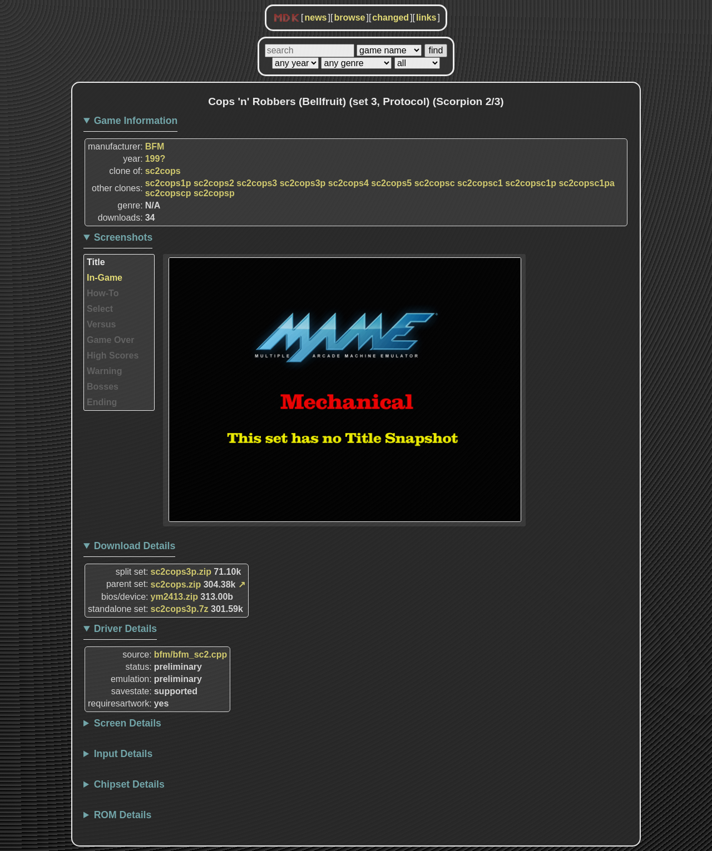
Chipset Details (129, 784)
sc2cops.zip (176, 584)
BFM (155, 146)
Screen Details (127, 723)
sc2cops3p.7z (180, 609)
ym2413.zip (174, 596)
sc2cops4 (348, 183)
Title (96, 262)
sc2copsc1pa (586, 183)
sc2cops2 (214, 183)
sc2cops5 (391, 183)
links (426, 17)
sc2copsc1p (530, 183)
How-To (102, 293)
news (315, 17)
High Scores (113, 355)
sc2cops (163, 171)
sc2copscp (168, 193)
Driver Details (125, 628)
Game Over (110, 340)
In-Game (104, 277)
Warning (104, 371)
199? (155, 158)
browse (349, 17)
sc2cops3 (256, 183)
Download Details (135, 545)
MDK (286, 18)
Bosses (102, 386)
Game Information (136, 120)
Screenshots (123, 237)
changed (390, 17)
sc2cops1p (168, 183)
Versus (101, 324)
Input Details (123, 753)
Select (100, 308)
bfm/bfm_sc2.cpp (191, 654)
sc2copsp (214, 193)
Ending (102, 402)
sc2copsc (434, 183)
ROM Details (123, 814)
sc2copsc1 (480, 183)
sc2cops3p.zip (181, 571)
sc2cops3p (303, 183)
